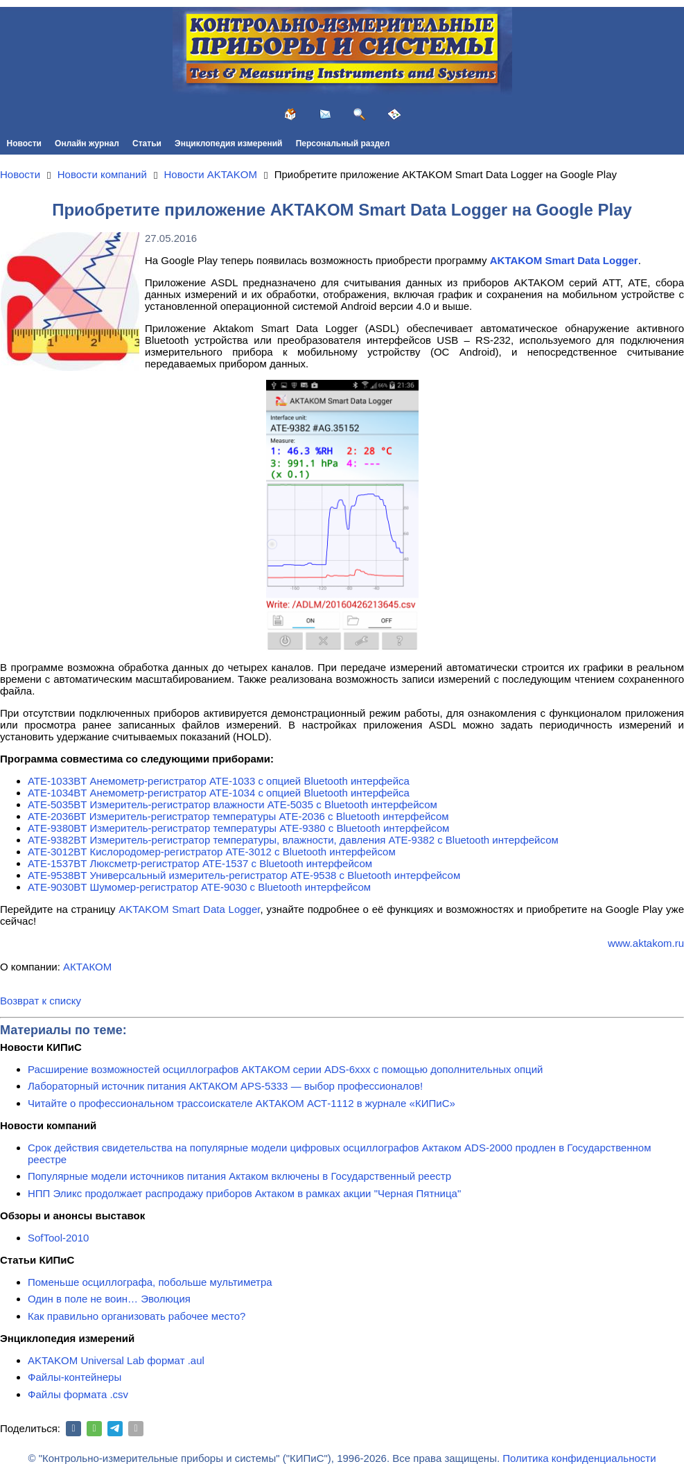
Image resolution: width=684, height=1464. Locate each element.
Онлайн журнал (87, 143)
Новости (24, 143)
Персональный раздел (343, 143)
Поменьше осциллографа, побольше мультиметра (150, 1282)
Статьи (146, 143)
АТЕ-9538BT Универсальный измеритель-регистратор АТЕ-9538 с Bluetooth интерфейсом (244, 875)
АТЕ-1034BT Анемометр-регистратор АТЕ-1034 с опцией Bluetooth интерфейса (219, 793)
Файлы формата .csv (78, 1394)
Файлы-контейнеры (74, 1377)
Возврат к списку (40, 1001)
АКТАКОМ (87, 967)
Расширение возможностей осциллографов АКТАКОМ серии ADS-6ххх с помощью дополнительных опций (285, 1069)
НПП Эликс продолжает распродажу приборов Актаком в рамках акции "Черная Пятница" (244, 1193)
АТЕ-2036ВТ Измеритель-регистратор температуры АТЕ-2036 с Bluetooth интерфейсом (238, 816)
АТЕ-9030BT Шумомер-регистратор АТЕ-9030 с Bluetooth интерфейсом (199, 887)
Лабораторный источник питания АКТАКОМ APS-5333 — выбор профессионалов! (225, 1086)
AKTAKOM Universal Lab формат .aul (116, 1360)
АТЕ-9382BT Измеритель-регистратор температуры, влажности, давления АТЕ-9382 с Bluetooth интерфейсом (293, 840)
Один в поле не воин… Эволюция (109, 1299)
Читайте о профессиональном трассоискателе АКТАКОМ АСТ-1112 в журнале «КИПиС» (241, 1103)
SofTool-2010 (58, 1238)
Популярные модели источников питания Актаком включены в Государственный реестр (239, 1176)
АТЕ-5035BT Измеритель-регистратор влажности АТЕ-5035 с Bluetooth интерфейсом (232, 804)
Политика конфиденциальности (579, 1458)
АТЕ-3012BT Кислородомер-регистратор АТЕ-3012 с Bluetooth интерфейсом (212, 851)
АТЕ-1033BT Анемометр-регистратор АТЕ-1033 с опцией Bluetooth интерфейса (219, 781)
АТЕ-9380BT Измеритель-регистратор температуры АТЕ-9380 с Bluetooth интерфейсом (238, 828)
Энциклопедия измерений (228, 143)
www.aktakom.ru (646, 943)
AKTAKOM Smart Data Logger (189, 909)
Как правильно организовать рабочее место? (136, 1316)
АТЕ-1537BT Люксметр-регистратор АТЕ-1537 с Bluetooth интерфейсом (200, 863)
